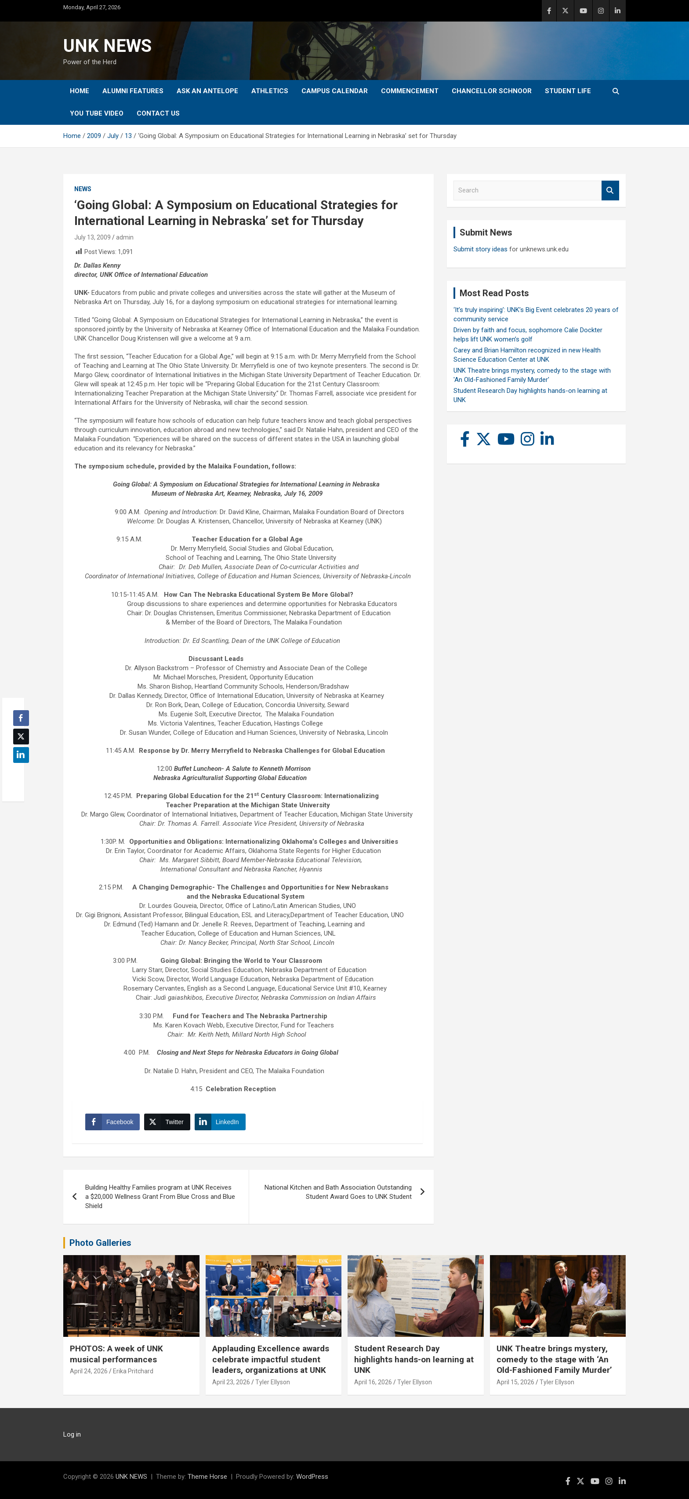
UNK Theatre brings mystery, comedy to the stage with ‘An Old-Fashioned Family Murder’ (554, 1359)
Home (79, 91)
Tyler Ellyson (272, 1382)
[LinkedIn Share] (220, 1122)
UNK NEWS (107, 46)
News (82, 188)
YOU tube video (96, 113)
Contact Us (158, 113)
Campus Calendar (334, 91)
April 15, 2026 (515, 1382)
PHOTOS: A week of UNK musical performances (116, 1354)
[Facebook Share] (112, 1122)
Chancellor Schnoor (492, 91)
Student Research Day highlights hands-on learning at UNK (414, 1359)
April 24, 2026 (89, 1371)
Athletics (269, 91)
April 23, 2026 (231, 1382)
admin (125, 237)
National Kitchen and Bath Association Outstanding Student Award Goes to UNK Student (338, 1192)
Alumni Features (132, 91)
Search (610, 190)
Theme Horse (207, 1477)
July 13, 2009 (92, 237)
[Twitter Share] (167, 1122)
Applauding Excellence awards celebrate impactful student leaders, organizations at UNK (270, 1359)
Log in (72, 1434)
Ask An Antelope (207, 91)
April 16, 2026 (373, 1382)
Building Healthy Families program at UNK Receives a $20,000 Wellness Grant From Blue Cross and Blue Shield (160, 1196)
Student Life (568, 91)
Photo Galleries (100, 1243)
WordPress (312, 1477)
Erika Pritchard (133, 1371)
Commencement (410, 91)
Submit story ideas (480, 249)
